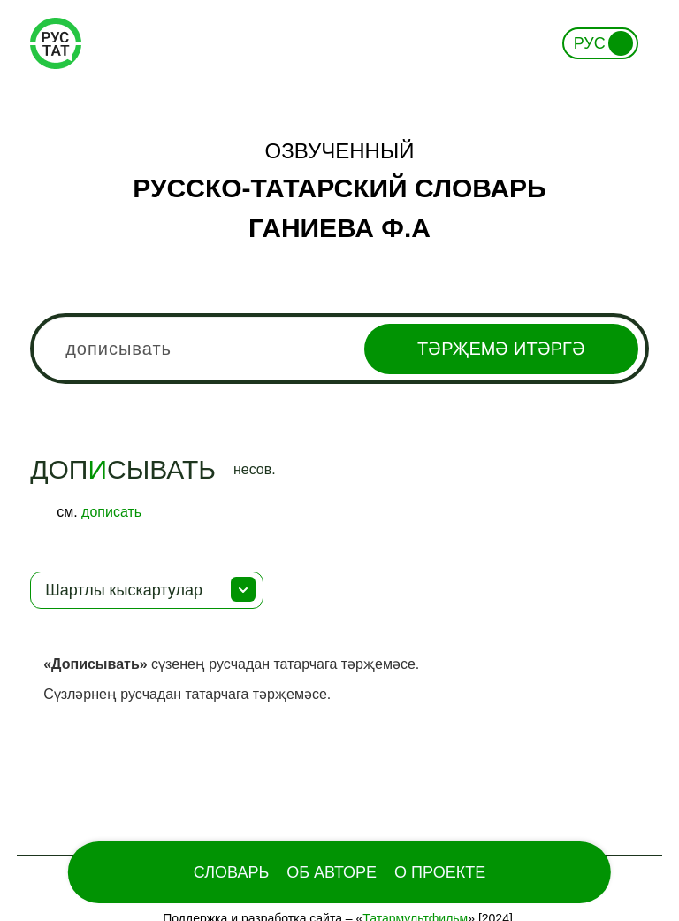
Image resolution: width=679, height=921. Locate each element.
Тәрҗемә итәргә (501, 348)
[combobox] (339, 348)
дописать (111, 511)
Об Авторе (331, 872)
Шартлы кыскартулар (123, 590)
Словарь (231, 872)
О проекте (439, 872)
